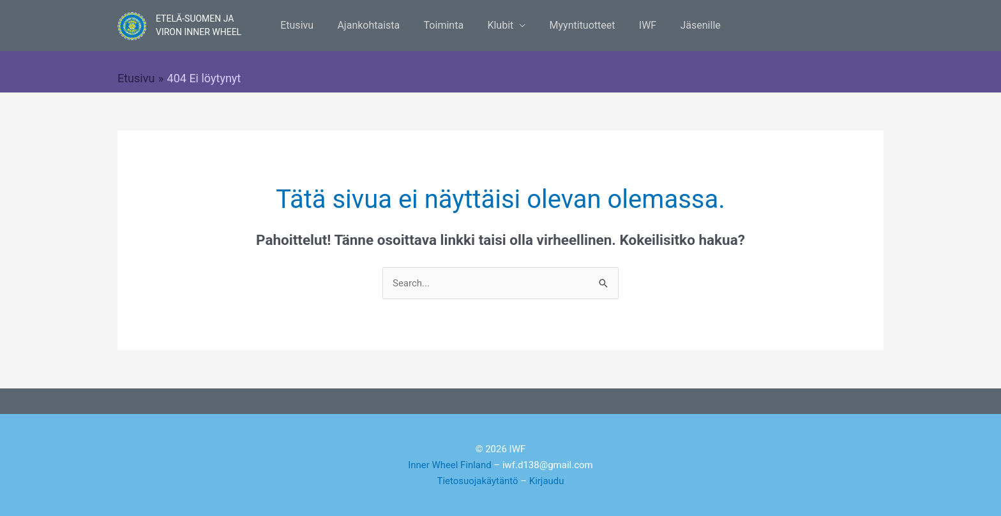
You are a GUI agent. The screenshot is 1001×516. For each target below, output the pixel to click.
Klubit (500, 25)
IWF (640, 25)
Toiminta (447, 25)
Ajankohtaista (375, 25)
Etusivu (307, 25)
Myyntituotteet (579, 25)
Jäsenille (690, 25)
